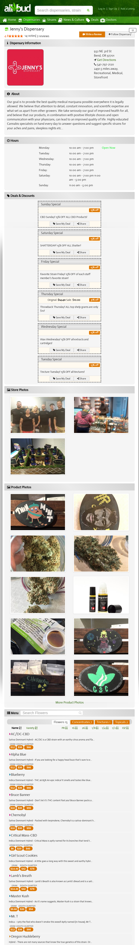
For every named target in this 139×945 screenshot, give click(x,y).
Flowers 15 (61, 722)
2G (85, 728)
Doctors (105, 20)
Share (81, 223)
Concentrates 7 (82, 722)
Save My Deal (61, 223)
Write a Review (92, 34)
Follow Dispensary (120, 34)
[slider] (16, 36)
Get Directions (106, 60)
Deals (89, 20)
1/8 (95, 728)
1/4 (105, 728)
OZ (125, 728)
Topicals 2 (121, 722)
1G (75, 728)
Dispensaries (28, 20)
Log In (103, 8)
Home (9, 20)
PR (65, 728)
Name (17, 728)
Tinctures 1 (104, 722)
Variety (31, 728)
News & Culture (69, 20)
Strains (48, 20)
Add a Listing (128, 8)
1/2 (115, 728)
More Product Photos (69, 702)
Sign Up (114, 8)
